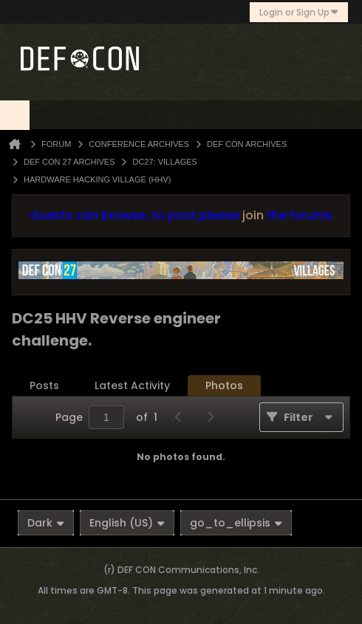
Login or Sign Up (298, 12)
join (253, 215)
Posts (44, 385)
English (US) (127, 522)
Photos (224, 385)
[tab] (44, 386)
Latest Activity (132, 385)
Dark (45, 522)
